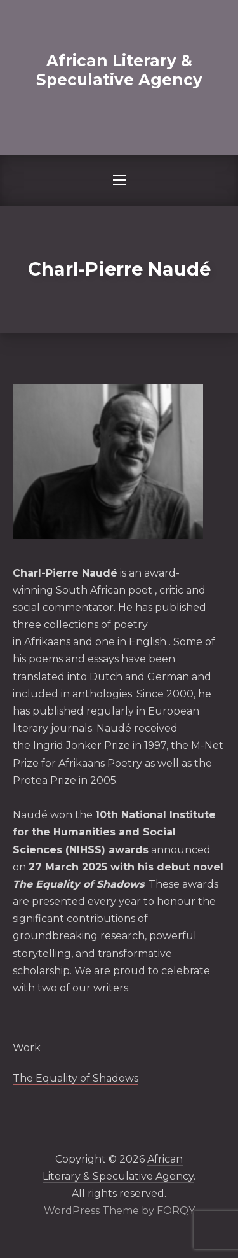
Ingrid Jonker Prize (81, 745)
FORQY (176, 1211)
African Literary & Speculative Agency (119, 70)
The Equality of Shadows (75, 1078)
